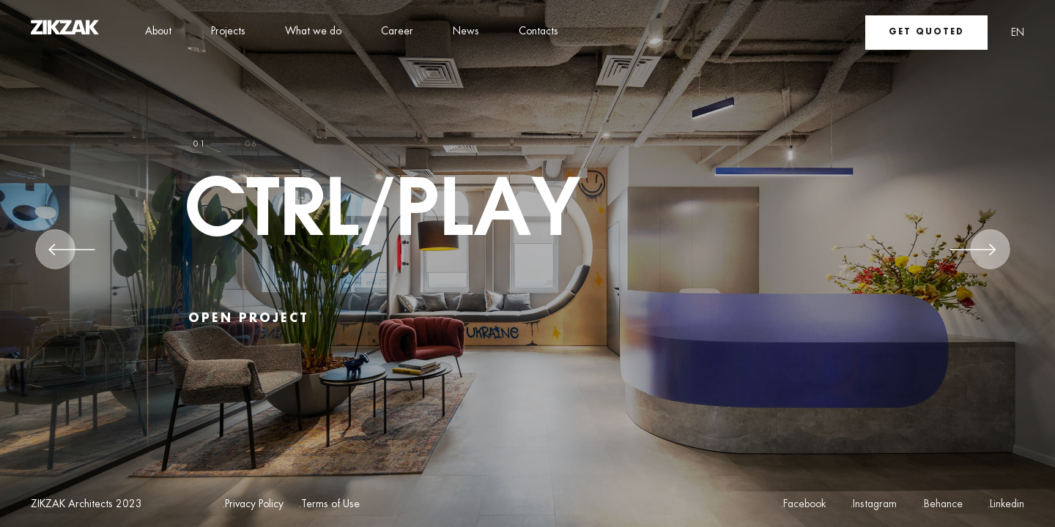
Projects (228, 31)
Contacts (538, 31)
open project (248, 319)
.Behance (942, 504)
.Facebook (803, 504)
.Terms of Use (329, 504)
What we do (313, 31)
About (158, 31)
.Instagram (873, 504)
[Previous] (71, 255)
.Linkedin (1005, 504)
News (466, 31)
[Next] (972, 255)
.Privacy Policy (253, 504)
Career (397, 31)
